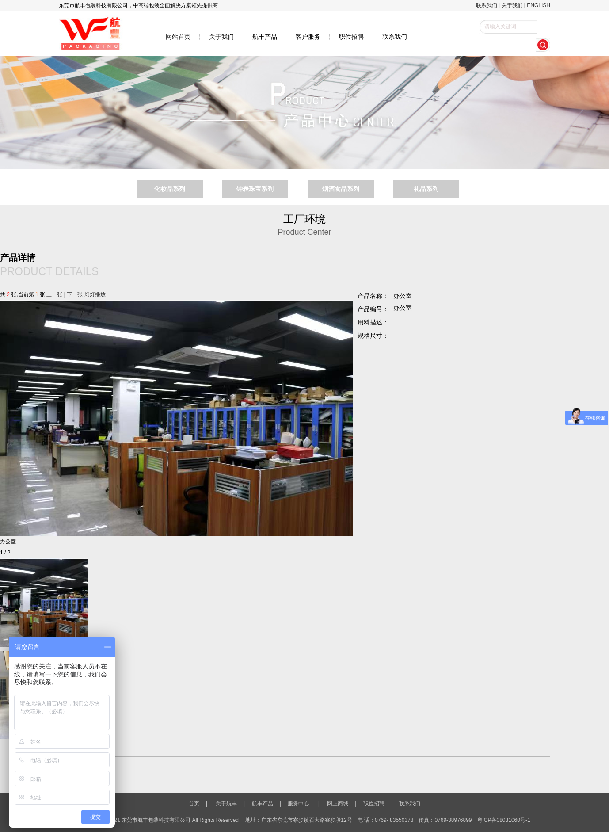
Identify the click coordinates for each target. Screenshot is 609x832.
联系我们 (486, 5)
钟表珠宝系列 (255, 188)
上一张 (54, 294)
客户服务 (308, 36)
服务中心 (296, 804)
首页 (197, 804)
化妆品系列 (169, 188)
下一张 (75, 294)
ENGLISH (538, 5)
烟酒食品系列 (340, 188)
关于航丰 (226, 804)
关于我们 (512, 5)
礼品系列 (426, 188)
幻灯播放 (95, 294)
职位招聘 (351, 36)
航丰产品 (264, 36)
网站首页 (178, 36)
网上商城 (337, 804)
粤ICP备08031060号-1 (503, 820)
